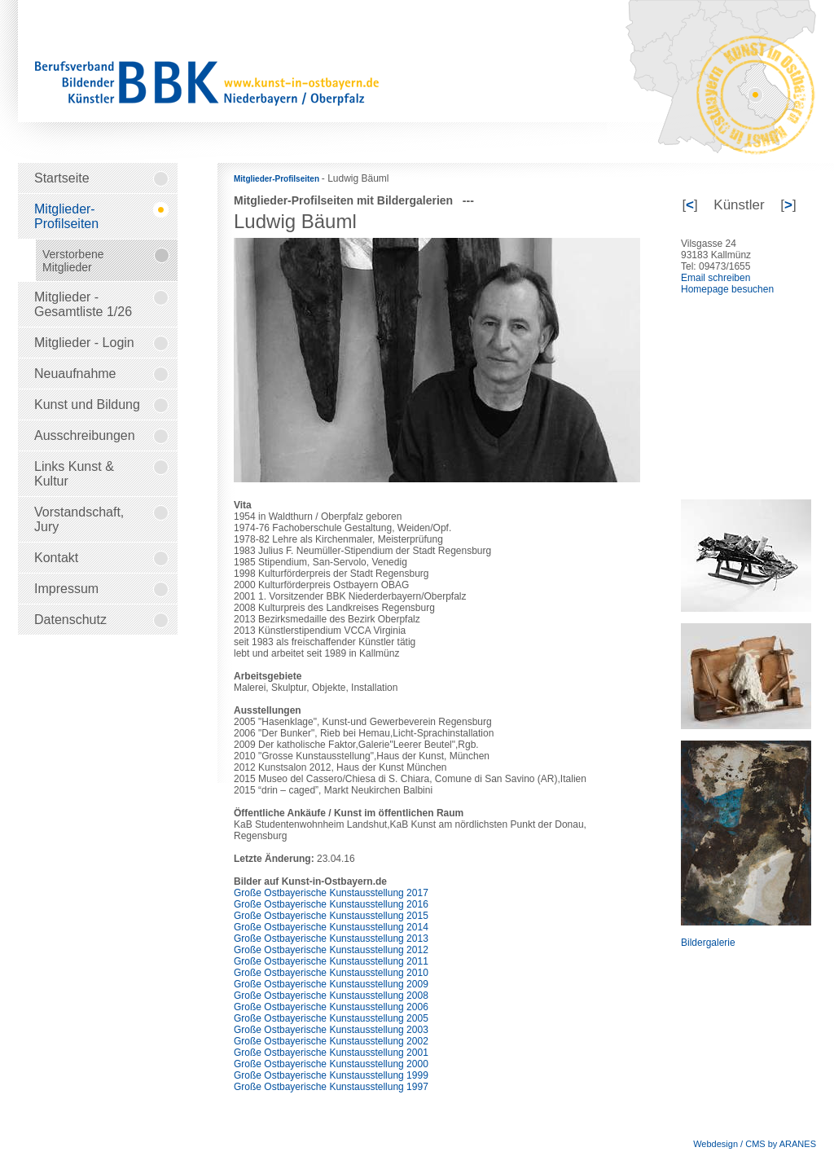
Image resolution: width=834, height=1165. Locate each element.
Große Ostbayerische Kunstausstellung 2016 (331, 904)
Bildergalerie (708, 942)
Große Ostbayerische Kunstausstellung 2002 (331, 1041)
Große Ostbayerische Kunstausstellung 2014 (331, 927)
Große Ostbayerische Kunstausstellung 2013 (331, 938)
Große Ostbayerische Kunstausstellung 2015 (331, 915)
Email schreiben (715, 278)
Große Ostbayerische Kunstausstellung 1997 (331, 1086)
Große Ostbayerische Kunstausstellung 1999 (331, 1075)
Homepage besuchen (727, 289)
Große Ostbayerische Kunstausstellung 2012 (331, 950)
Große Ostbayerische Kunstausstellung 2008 (331, 995)
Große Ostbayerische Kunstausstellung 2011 (331, 961)
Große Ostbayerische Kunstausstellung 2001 (331, 1052)
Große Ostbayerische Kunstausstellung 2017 (331, 893)
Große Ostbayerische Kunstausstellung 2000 (331, 1064)
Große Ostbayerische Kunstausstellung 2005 (331, 1018)
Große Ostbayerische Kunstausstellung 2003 (331, 1029)
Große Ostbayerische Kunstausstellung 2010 (331, 972)
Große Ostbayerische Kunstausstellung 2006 (331, 1007)
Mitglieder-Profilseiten (278, 178)
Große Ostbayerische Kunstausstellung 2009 (331, 984)
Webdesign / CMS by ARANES (754, 1144)
